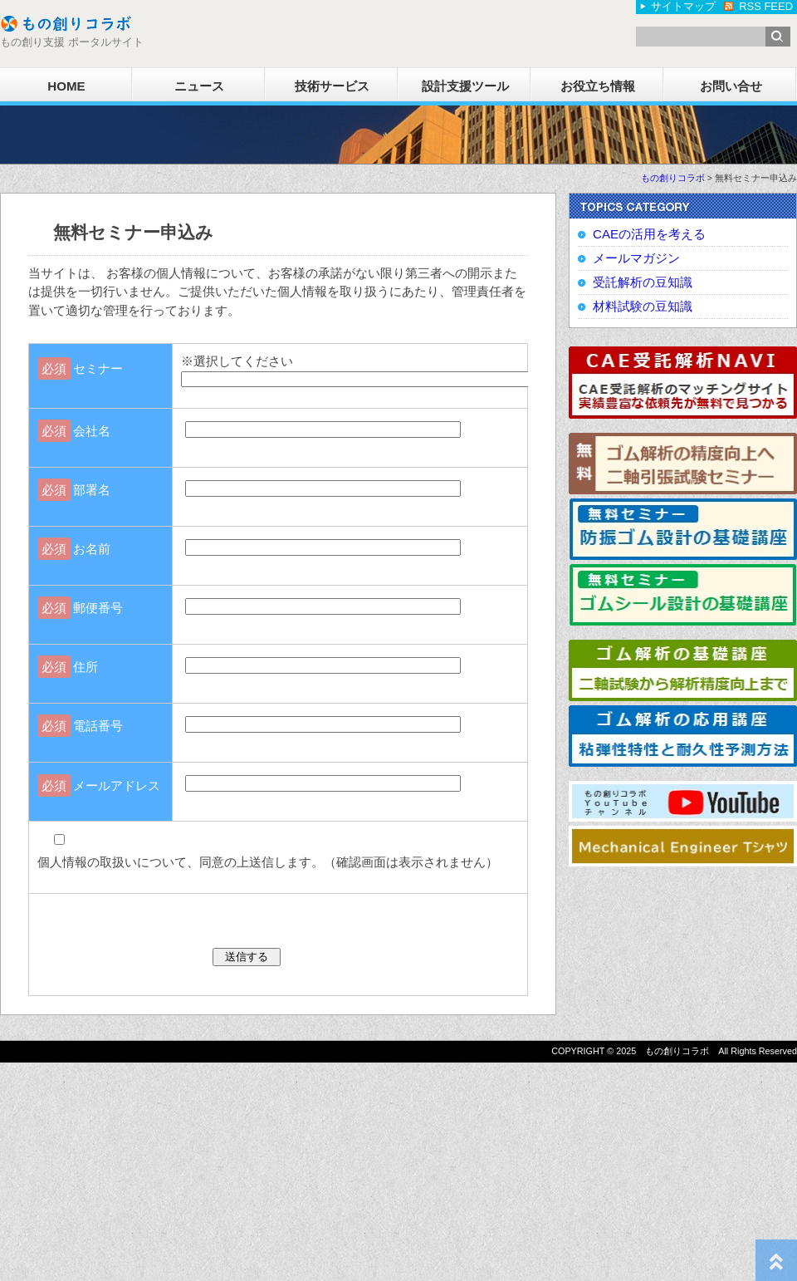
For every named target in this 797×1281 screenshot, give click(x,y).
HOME (66, 86)
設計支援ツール (465, 86)
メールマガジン (636, 258)
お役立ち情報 (597, 86)
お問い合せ (731, 86)
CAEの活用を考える (649, 234)
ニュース (199, 86)
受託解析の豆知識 (642, 282)
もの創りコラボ (673, 178)
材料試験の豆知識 (642, 306)
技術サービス (332, 86)
